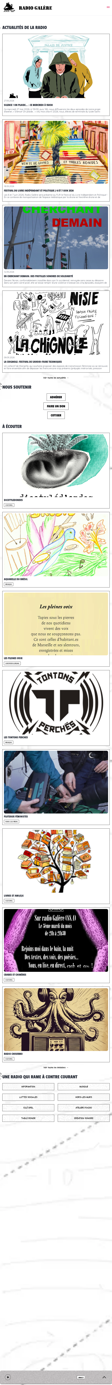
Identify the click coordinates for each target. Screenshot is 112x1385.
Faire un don (56, 406)
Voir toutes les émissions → (56, 1067)
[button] (108, 8)
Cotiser (56, 415)
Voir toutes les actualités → (56, 378)
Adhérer (56, 397)
